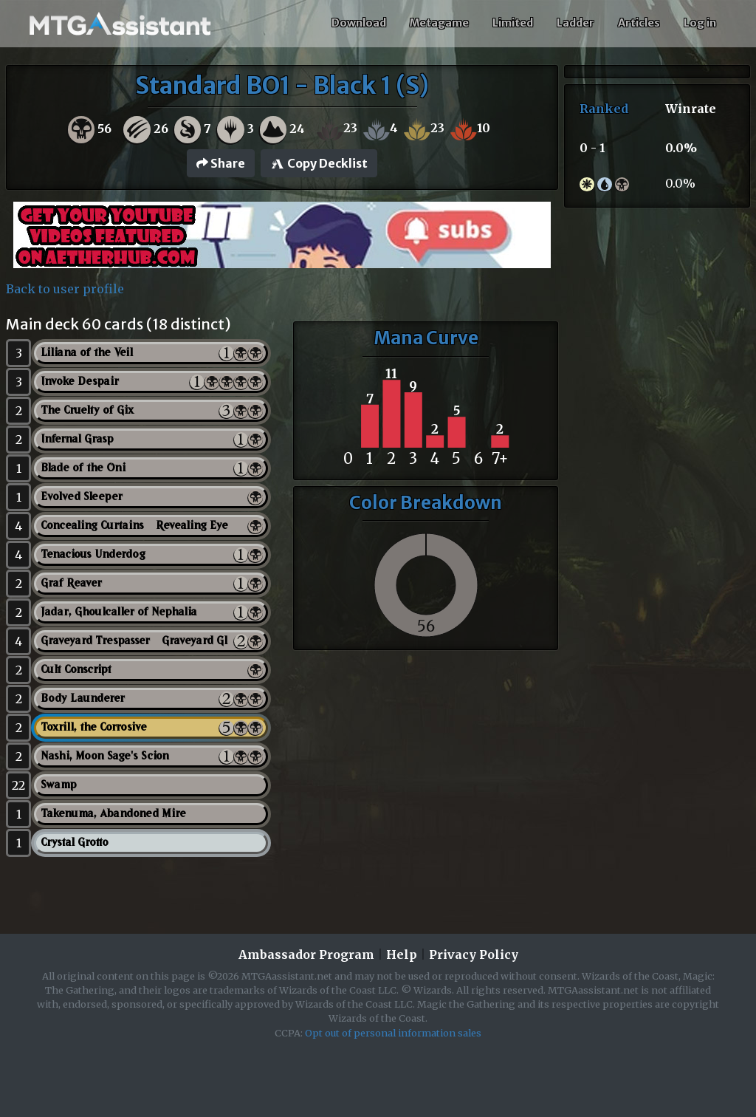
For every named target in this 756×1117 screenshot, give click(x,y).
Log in (700, 23)
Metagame (439, 23)
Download (358, 23)
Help (401, 954)
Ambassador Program (306, 954)
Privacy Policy (473, 954)
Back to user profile (65, 288)
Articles (639, 23)
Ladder (575, 23)
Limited (512, 23)
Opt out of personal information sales (393, 1033)
